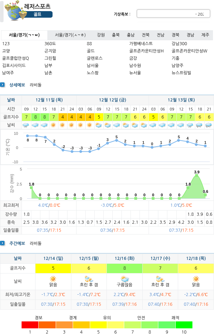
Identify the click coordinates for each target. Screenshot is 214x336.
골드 (91, 51)
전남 (161, 35)
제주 (205, 35)
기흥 (176, 58)
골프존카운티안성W (189, 51)
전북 (146, 35)
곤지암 (50, 51)
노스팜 (93, 73)
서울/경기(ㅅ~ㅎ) (70, 35)
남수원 (135, 66)
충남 (131, 35)
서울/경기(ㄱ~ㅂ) (24, 35)
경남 (191, 35)
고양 (6, 51)
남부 (49, 66)
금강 (133, 58)
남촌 (49, 73)
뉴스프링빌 (181, 73)
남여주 (8, 73)
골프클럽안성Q (15, 58)
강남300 (179, 44)
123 (6, 44)
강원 (101, 35)
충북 (116, 35)
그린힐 (50, 58)
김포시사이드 (14, 66)
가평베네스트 (141, 44)
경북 (176, 35)
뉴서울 (135, 73)
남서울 (93, 66)
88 (89, 44)
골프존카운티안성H (146, 51)
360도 (50, 44)
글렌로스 (95, 58)
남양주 (177, 66)
